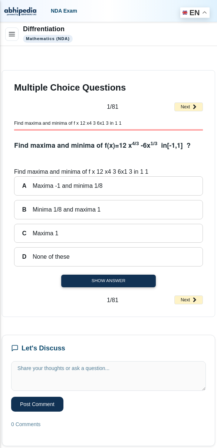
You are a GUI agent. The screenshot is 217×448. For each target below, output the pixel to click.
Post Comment (37, 404)
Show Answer (108, 280)
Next (189, 106)
